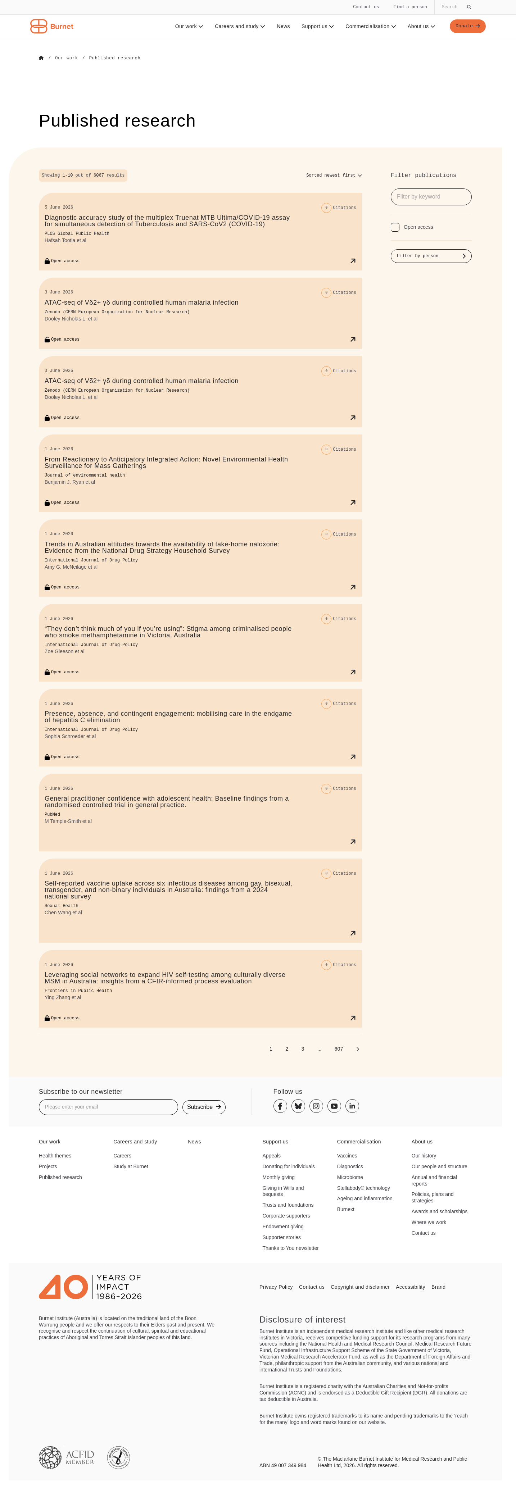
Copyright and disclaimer (360, 1286)
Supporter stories (282, 1237)
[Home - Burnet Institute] (51, 26)
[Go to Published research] (115, 58)
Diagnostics (350, 1166)
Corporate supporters (286, 1215)
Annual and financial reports (434, 1180)
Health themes (55, 1155)
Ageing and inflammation (365, 1198)
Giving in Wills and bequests (283, 1191)
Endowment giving (283, 1226)
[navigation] (258, 19)
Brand (438, 1286)
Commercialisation (370, 26)
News (282, 26)
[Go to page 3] (302, 1048)
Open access (418, 226)
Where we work (429, 1222)
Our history (424, 1155)
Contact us (366, 7)
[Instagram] (316, 1106)
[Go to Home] (41, 58)
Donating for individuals (289, 1166)
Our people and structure (439, 1166)
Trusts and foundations (288, 1204)
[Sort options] (334, 175)
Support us (316, 26)
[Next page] (357, 1048)
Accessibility (410, 1286)
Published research (60, 1177)
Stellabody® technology (363, 1188)
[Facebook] (280, 1106)
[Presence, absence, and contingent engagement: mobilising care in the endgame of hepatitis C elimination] (200, 727)
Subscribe (204, 1107)
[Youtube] (334, 1106)
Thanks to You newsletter (291, 1248)
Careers (122, 1155)
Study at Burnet (130, 1166)
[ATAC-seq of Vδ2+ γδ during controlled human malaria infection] (200, 313)
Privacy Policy (276, 1286)
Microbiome (350, 1177)
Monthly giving (279, 1177)
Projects (48, 1166)
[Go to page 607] (338, 1048)
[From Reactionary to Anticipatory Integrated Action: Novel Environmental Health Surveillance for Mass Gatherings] (200, 473)
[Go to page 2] (286, 1048)
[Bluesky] (298, 1106)
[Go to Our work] (66, 58)
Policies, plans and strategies (433, 1197)
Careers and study (239, 26)
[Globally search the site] (456, 7)
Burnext (345, 1209)
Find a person (410, 7)
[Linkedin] (352, 1106)
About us (421, 26)
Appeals (272, 1155)
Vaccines (347, 1155)
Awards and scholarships (439, 1211)
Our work (188, 26)
